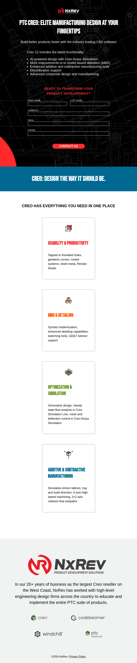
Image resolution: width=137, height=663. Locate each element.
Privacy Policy (78, 656)
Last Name (76, 100)
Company (33, 110)
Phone (31, 130)
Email (31, 120)
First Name (34, 100)
